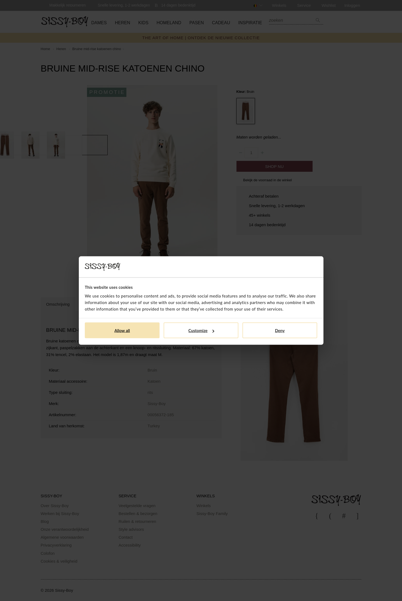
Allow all (122, 330)
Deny (280, 330)
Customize (201, 330)
